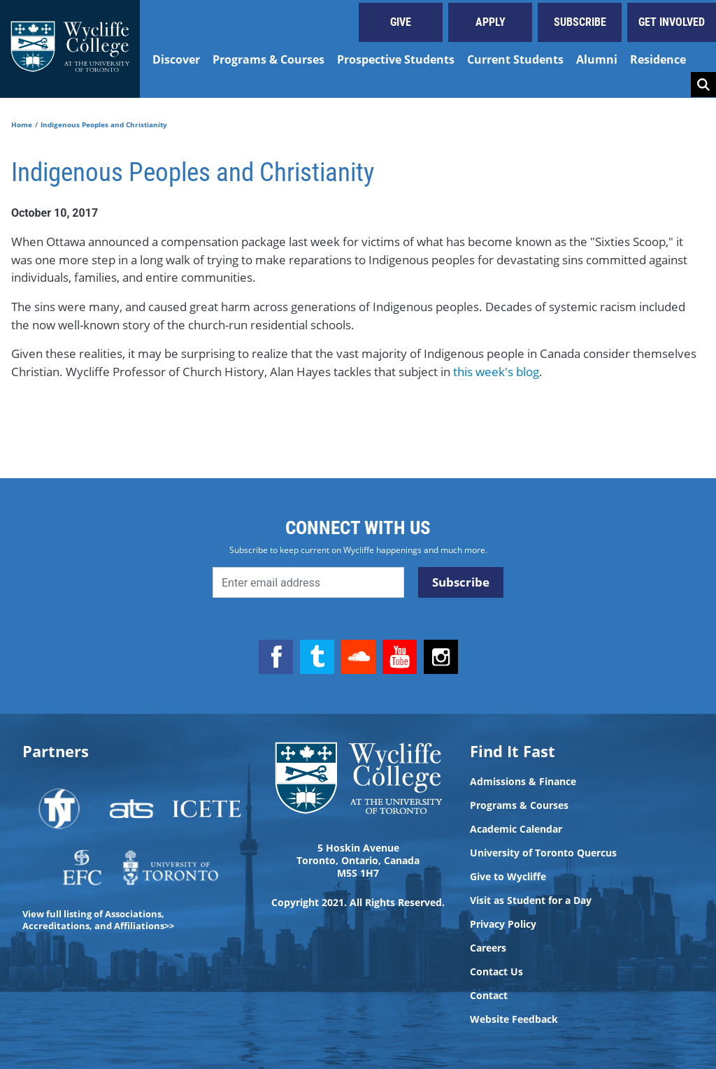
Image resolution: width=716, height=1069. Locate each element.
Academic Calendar (516, 829)
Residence (658, 59)
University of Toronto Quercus (543, 853)
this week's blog (496, 372)
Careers (488, 948)
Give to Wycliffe (508, 877)
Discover (176, 59)
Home (21, 124)
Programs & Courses (268, 59)
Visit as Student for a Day (531, 900)
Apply (490, 22)
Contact (489, 995)
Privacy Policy (503, 924)
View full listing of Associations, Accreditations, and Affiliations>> (98, 919)
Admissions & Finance (523, 782)
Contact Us (496, 972)
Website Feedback (514, 1019)
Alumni (596, 59)
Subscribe (580, 22)
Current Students (515, 59)
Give (400, 22)
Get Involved (671, 22)
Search (703, 84)
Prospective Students (395, 59)
